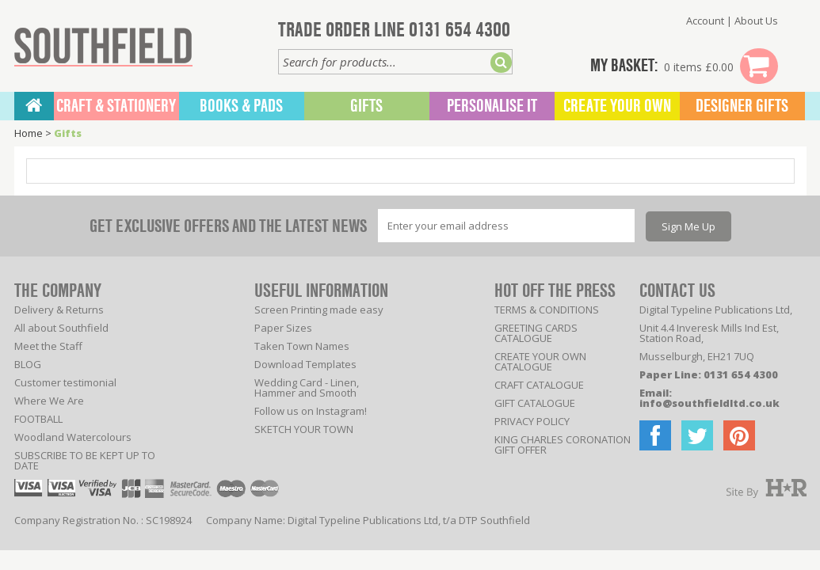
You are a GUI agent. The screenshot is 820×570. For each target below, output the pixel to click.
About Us (756, 20)
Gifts (366, 106)
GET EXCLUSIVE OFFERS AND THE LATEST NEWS (228, 226)
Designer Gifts (742, 106)
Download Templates (305, 364)
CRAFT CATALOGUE (539, 385)
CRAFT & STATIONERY (116, 106)
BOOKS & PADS (241, 106)
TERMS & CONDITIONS (546, 309)
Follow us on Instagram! (310, 411)
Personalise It (492, 106)
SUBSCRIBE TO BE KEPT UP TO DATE (84, 460)
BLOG (27, 364)
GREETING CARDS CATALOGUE (536, 333)
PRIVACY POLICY (532, 421)
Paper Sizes (283, 328)
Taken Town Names (301, 346)
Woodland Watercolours (73, 437)
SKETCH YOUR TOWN (303, 429)
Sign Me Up (688, 226)
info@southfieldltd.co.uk (709, 403)
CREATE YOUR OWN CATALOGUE (540, 361)
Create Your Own (617, 106)
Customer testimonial (65, 382)
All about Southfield (61, 328)
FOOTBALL (38, 419)
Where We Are (49, 400)
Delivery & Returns (59, 309)
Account (705, 20)
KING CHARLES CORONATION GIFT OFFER (562, 444)
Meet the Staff (48, 346)
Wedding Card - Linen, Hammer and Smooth (306, 387)
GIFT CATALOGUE (534, 403)
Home (28, 133)
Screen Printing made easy (318, 309)
